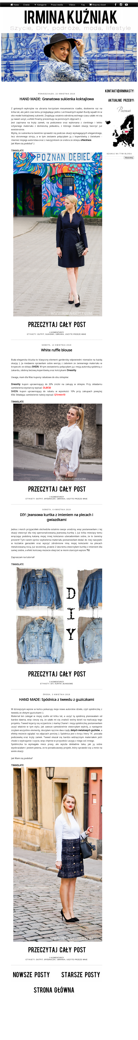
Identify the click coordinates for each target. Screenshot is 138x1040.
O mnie (26, 4)
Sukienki (49, 334)
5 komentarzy (57, 682)
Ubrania (60, 334)
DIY (52, 684)
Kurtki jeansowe (64, 684)
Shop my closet (99, 4)
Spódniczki (50, 499)
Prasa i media (57, 4)
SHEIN (35, 366)
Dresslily (15, 384)
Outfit (40, 334)
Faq (83, 4)
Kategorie (42, 4)
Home (16, 4)
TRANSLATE (17, 150)
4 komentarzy (57, 332)
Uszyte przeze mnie (75, 334)
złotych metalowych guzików (85, 730)
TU (88, 550)
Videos (72, 4)
